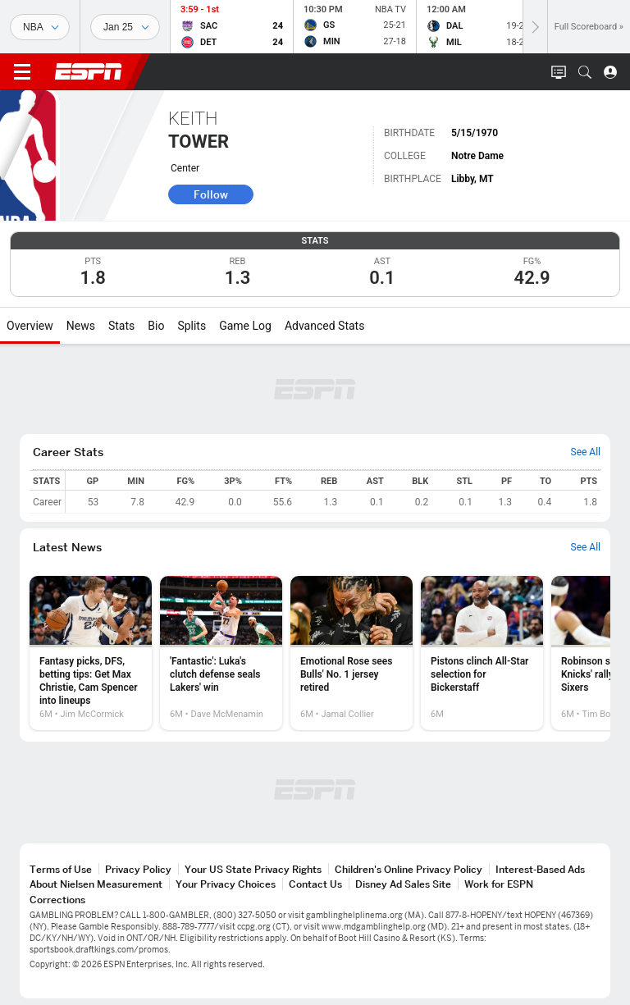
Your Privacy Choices (226, 884)
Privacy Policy (138, 869)
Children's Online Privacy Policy (408, 869)
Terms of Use (61, 869)
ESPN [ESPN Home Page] (88, 71)
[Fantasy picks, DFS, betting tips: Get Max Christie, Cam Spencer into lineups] (91, 653)
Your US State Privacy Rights (253, 869)
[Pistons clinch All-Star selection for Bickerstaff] (482, 653)
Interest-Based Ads (540, 869)
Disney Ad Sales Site (403, 884)
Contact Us (315, 884)
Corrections (57, 899)
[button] (584, 72)
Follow (211, 194)
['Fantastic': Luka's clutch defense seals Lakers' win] (221, 653)
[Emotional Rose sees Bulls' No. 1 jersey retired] (351, 653)
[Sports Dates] (125, 27)
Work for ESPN (498, 884)
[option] (91, 653)
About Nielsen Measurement (96, 884)
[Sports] (40, 27)
